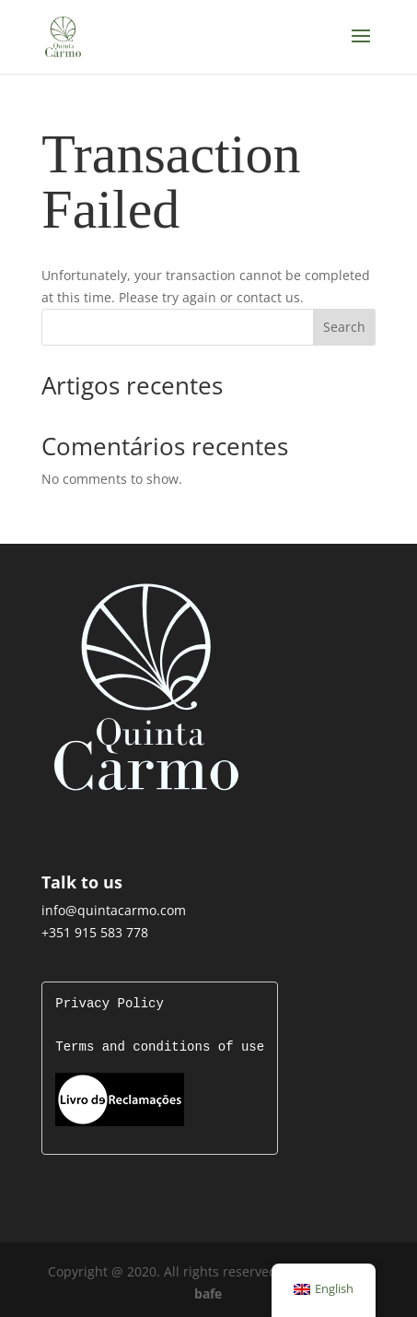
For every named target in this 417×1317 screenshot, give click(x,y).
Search (344, 326)
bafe (208, 1291)
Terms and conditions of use (159, 1047)
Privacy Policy (109, 1004)
